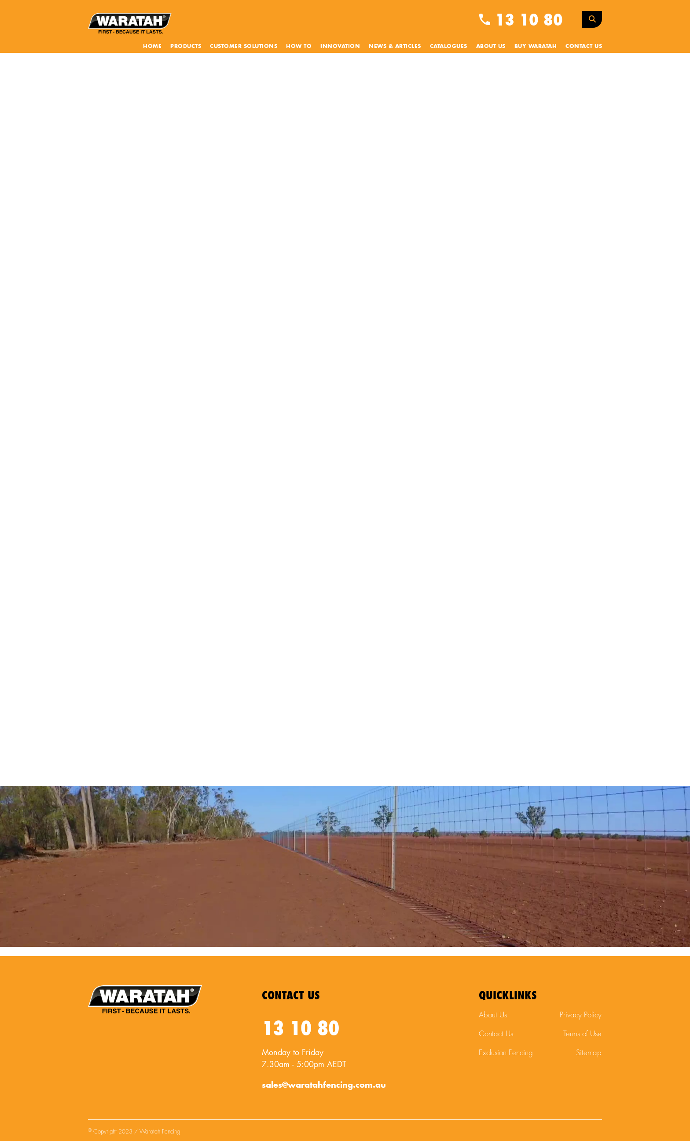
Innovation (340, 46)
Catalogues (448, 46)
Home (152, 46)
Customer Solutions (243, 46)
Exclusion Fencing (506, 1053)
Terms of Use (582, 1034)
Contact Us (583, 46)
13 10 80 (521, 20)
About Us (491, 46)
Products (185, 46)
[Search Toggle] (592, 19)
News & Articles (395, 46)
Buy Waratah (535, 46)
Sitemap (589, 1053)
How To (299, 46)
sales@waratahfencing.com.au (324, 1085)
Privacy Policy (581, 1015)
